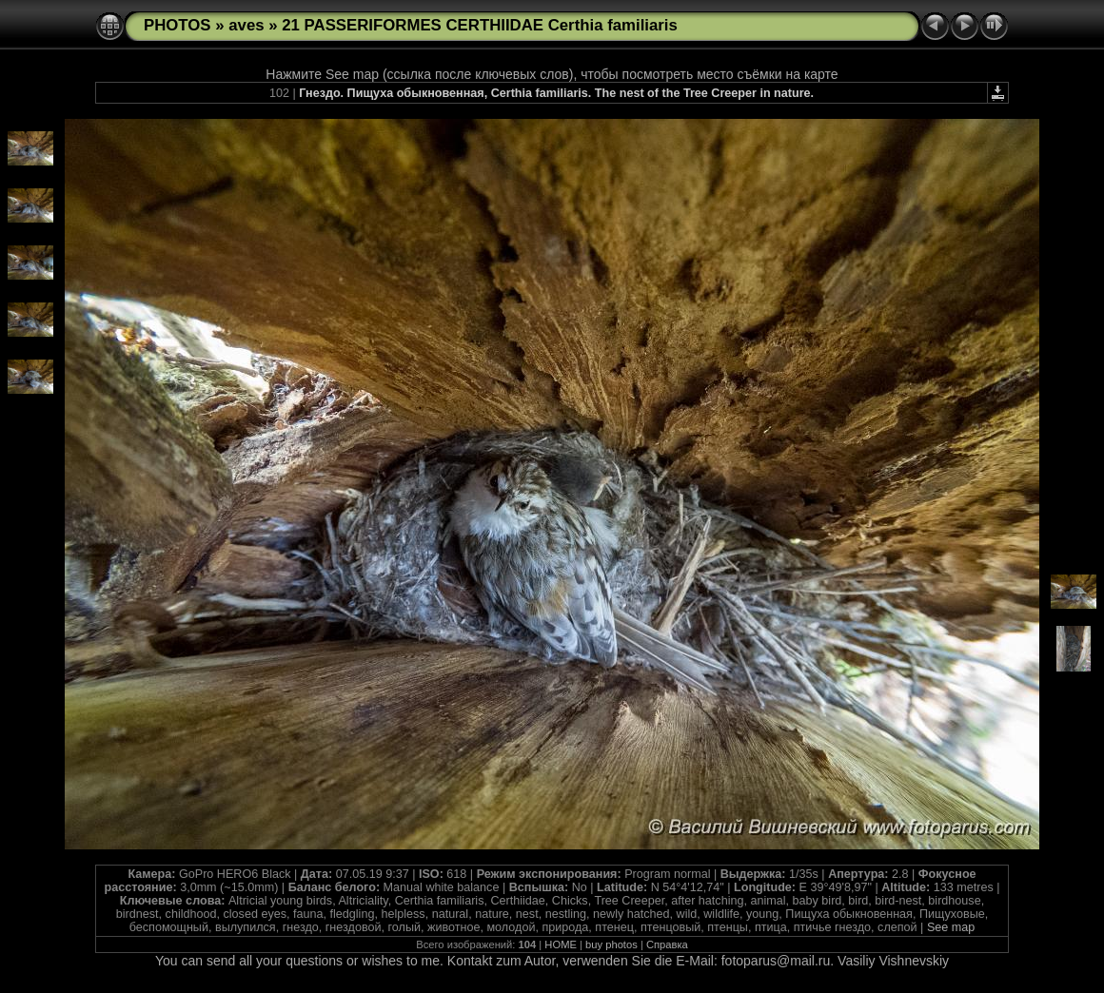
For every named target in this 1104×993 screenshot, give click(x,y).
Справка (667, 944)
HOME (560, 944)
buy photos (611, 944)
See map (951, 927)
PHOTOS (177, 25)
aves (246, 25)
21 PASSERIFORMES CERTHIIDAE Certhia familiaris (480, 25)
